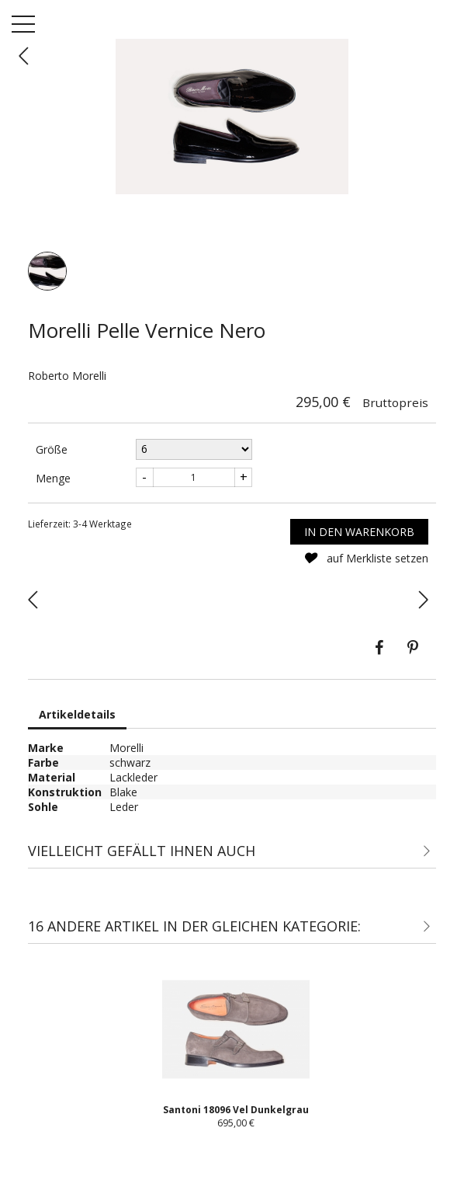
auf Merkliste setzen (365, 558)
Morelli (126, 747)
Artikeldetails (77, 714)
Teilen (378, 647)
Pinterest (412, 647)
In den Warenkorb (359, 531)
